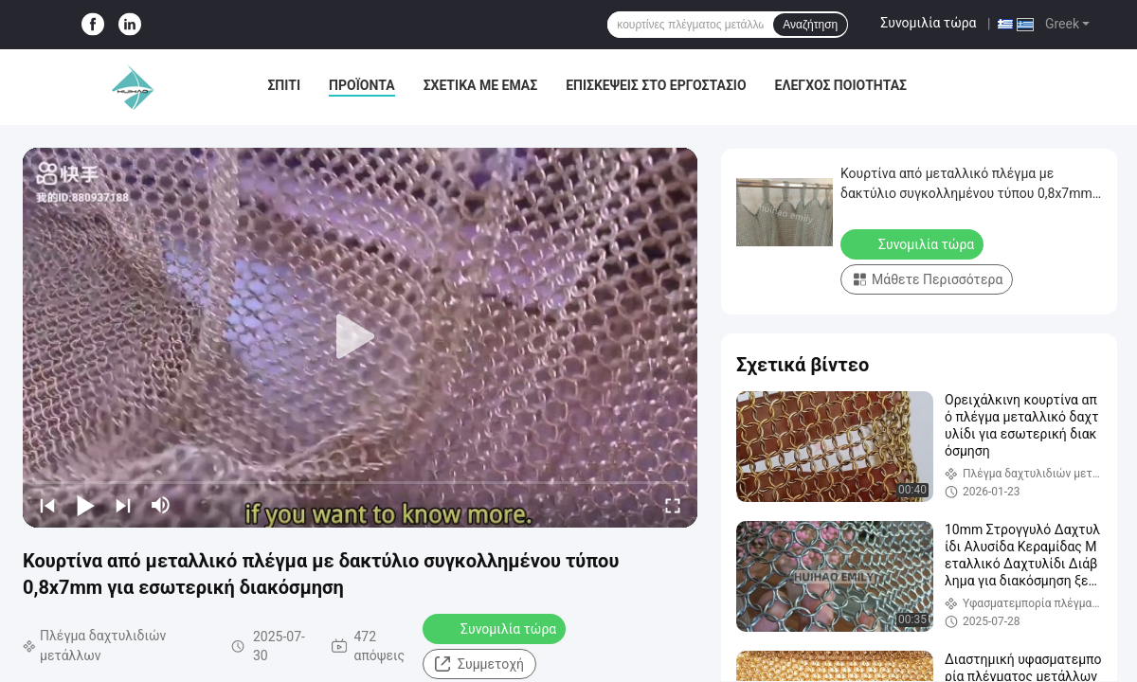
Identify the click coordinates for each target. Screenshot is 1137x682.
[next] (123, 505)
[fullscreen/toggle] (673, 505)
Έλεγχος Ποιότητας (841, 85)
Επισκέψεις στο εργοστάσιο (656, 85)
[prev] (47, 505)
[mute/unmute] (161, 505)
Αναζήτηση (810, 24)
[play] (360, 337)
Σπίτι (283, 85)
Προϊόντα (362, 85)
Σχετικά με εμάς (480, 85)
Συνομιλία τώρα (928, 22)
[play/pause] (85, 505)
